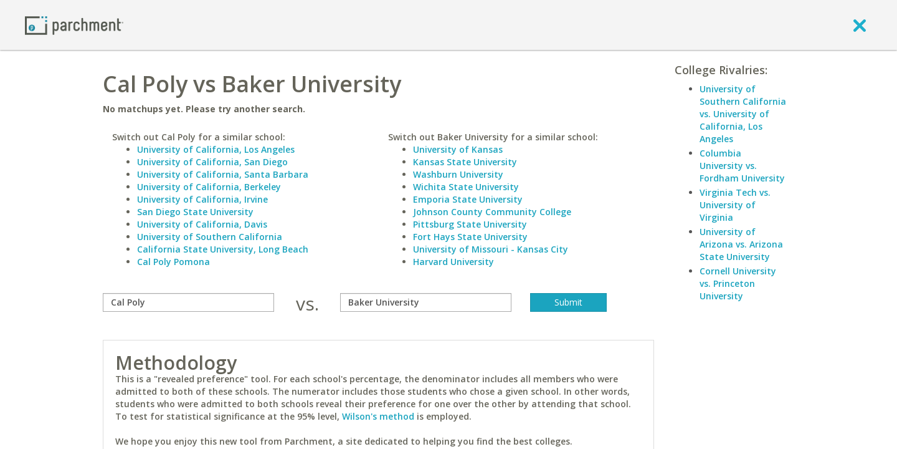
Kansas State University (465, 162)
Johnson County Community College (492, 212)
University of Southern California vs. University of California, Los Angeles (743, 114)
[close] (859, 24)
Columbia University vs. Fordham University (742, 165)
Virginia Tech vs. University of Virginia (735, 204)
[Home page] (74, 25)
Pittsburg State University (470, 224)
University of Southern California (209, 237)
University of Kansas (458, 149)
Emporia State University (468, 199)
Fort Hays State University (470, 237)
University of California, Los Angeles (216, 149)
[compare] (188, 302)
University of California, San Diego (212, 162)
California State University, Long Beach (222, 249)
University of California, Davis (202, 224)
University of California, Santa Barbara (222, 174)
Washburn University (458, 174)
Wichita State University (466, 187)
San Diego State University (195, 212)
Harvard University (453, 262)
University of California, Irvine (202, 199)
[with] (425, 302)
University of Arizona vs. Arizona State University (741, 244)
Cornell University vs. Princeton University (738, 283)
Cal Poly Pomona (173, 262)
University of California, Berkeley (209, 187)
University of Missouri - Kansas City (490, 249)
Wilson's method (378, 416)
